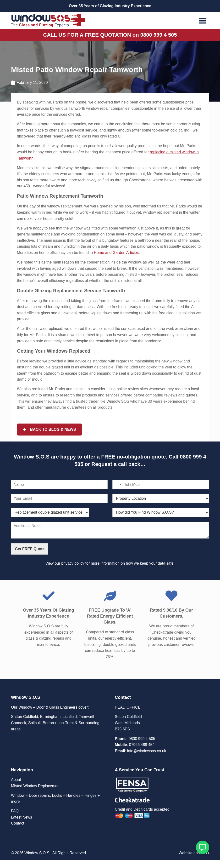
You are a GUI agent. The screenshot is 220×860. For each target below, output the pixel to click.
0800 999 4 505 (142, 739)
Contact (17, 823)
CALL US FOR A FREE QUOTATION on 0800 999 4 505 (110, 35)
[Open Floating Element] (202, 847)
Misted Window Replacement (35, 786)
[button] (203, 20)
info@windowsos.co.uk (146, 751)
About (16, 780)
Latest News (21, 817)
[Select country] (117, 484)
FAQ (15, 811)
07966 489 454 (142, 745)
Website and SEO (194, 853)
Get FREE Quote (29, 549)
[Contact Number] (160, 484)
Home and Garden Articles (116, 253)
